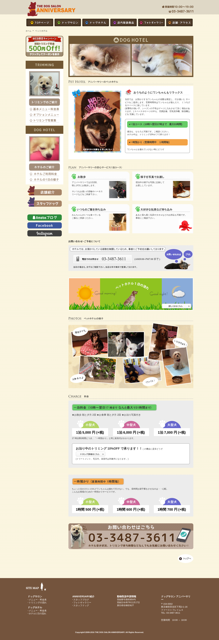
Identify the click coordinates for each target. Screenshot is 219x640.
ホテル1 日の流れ (37, 613)
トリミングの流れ (38, 602)
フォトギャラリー (82, 602)
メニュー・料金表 (38, 599)
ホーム (28, 31)
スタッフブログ (81, 599)
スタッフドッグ (81, 605)
